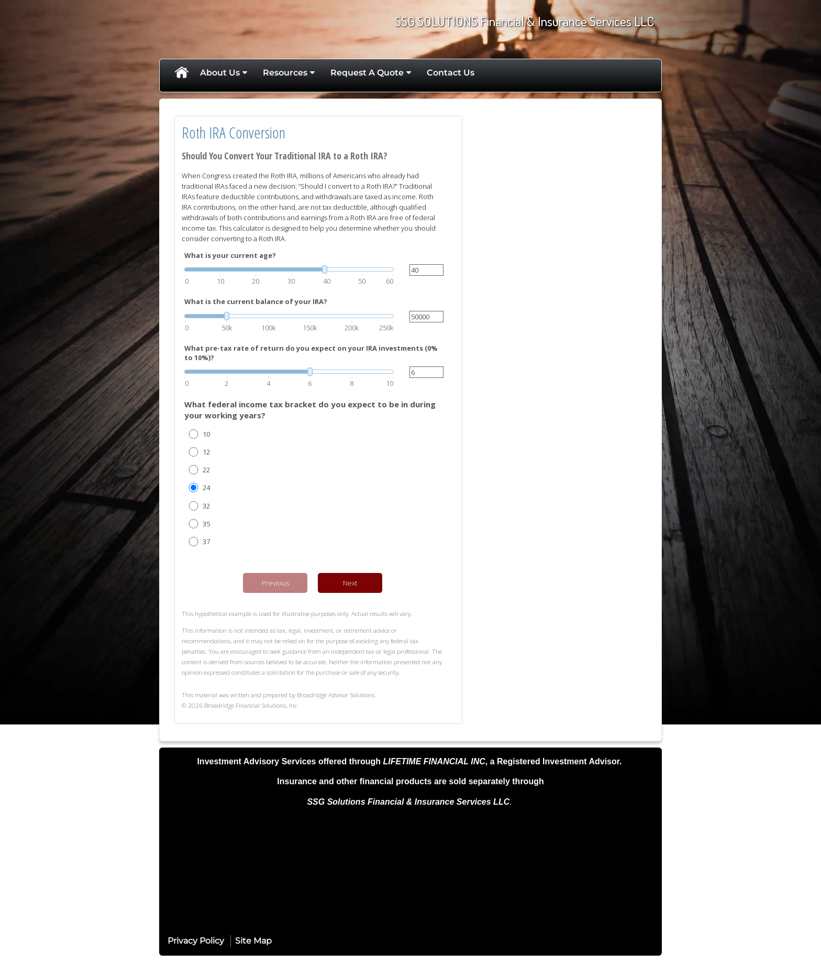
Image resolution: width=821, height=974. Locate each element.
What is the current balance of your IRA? (255, 301)
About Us (220, 73)
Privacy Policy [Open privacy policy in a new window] (196, 941)
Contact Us (450, 73)
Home (181, 72)
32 (206, 506)
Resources (285, 73)
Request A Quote (367, 73)
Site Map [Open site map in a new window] (253, 941)
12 (206, 452)
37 (206, 541)
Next (350, 583)
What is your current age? (230, 255)
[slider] (289, 269)
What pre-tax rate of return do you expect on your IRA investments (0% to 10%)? (311, 352)
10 (206, 434)
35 (206, 523)
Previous (275, 583)
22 (206, 469)
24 (206, 487)
